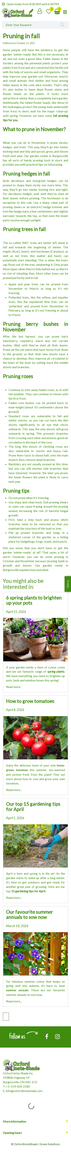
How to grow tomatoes (30, 701)
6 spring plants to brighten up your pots (34, 600)
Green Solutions (50, 1144)
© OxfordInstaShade (24, 1144)
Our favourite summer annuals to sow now (29, 914)
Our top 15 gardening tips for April (33, 806)
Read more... (14, 687)
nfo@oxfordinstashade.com (24, 1091)
